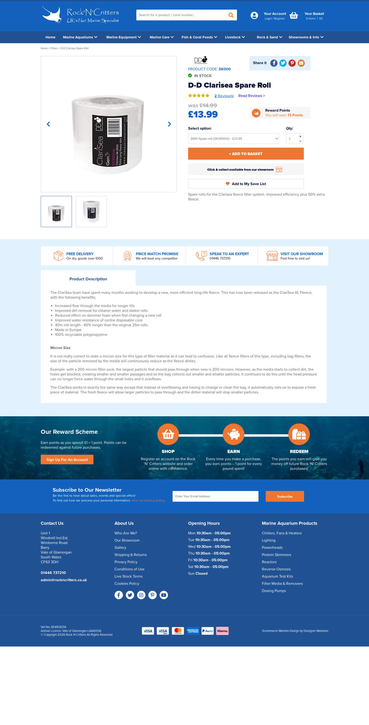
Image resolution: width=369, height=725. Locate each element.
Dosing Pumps (274, 590)
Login (268, 18)
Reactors (269, 562)
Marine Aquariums (80, 37)
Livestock (235, 37)
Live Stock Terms (129, 576)
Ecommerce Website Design (280, 631)
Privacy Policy (126, 562)
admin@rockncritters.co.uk (64, 580)
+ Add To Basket (246, 153)
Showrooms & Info (306, 37)
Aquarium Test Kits (277, 576)
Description (88, 279)
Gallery (120, 547)
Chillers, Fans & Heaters (282, 533)
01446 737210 (220, 258)
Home (50, 37)
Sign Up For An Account (67, 459)
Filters (54, 48)
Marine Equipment (123, 37)
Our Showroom (127, 540)
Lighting (269, 540)
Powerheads (272, 547)
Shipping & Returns (131, 554)
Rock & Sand (269, 37)
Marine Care (162, 37)
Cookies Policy (127, 583)
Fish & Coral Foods (199, 37)
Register (279, 18)
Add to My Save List (246, 183)
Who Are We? (126, 533)
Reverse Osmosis (276, 569)
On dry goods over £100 (84, 258)
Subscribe (285, 497)
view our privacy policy (147, 500)
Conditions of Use (129, 569)
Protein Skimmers (276, 554)
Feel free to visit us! (295, 258)
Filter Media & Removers (282, 583)
